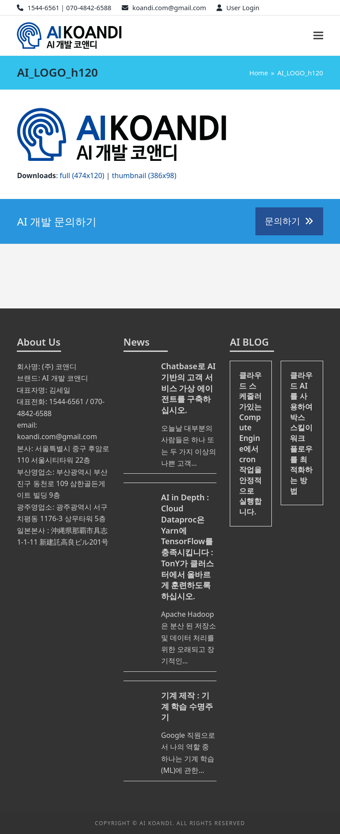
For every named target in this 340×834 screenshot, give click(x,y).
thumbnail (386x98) (144, 175)
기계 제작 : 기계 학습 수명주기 (187, 706)
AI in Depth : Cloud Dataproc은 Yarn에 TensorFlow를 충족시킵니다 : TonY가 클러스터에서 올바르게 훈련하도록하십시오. (187, 546)
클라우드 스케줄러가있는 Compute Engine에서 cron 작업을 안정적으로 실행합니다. (250, 443)
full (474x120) (82, 175)
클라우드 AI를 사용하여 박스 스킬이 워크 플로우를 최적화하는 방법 (301, 433)
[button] (318, 35)
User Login (242, 7)
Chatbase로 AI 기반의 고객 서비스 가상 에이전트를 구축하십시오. (188, 388)
